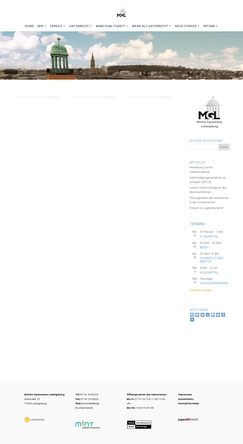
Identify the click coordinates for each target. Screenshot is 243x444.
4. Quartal (209, 272)
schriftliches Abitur (211, 260)
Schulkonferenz (214, 283)
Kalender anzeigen (201, 290)
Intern (209, 26)
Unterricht (79, 26)
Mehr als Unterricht (150, 26)
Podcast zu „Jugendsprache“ (207, 208)
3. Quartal (209, 236)
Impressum (185, 394)
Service (56, 26)
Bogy (204, 247)
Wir (40, 26)
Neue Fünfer (185, 26)
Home (29, 26)
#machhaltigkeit (110, 26)
